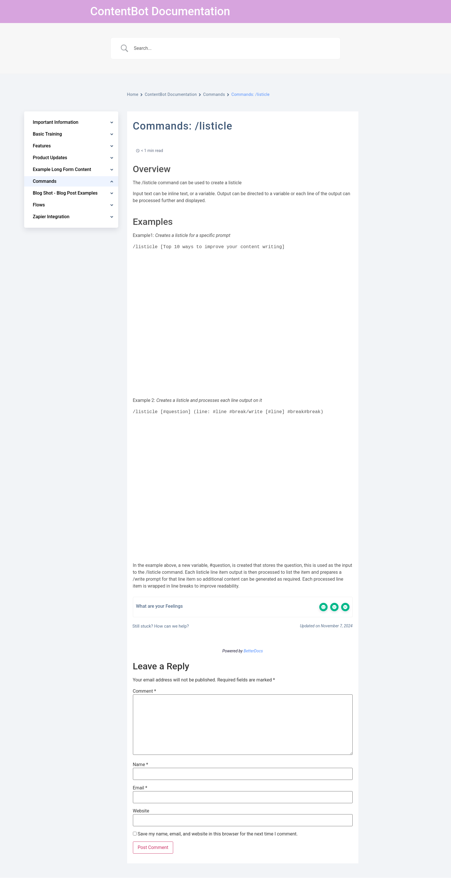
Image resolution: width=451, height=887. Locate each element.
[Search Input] (232, 48)
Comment (144, 691)
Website (141, 811)
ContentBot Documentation (160, 11)
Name (140, 764)
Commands (214, 94)
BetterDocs (253, 651)
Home (133, 94)
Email (140, 788)
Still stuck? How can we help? (160, 626)
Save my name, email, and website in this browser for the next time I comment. (217, 834)
